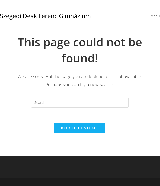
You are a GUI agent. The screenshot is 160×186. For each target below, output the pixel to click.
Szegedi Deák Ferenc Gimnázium (45, 16)
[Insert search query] (80, 103)
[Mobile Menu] (152, 16)
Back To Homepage (80, 128)
